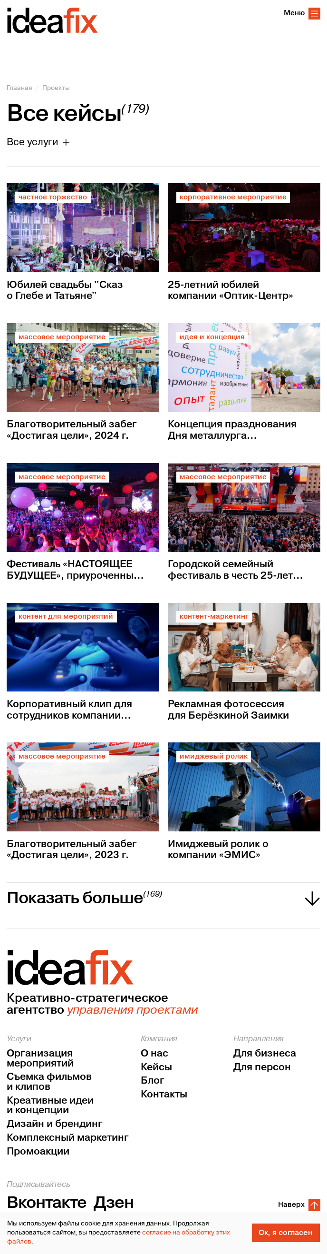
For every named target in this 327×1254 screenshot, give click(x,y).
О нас (154, 1054)
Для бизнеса (264, 1054)
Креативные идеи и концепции (50, 1106)
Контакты (164, 1095)
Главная (19, 88)
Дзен (114, 1203)
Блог (152, 1081)
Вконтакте (47, 1203)
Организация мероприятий (40, 1058)
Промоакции (38, 1152)
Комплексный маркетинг (68, 1138)
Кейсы (156, 1068)
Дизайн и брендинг (55, 1124)
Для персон (262, 1068)
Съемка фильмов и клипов (49, 1082)
